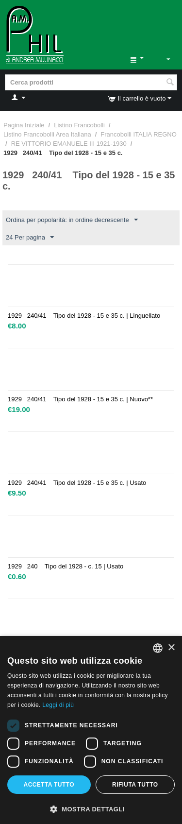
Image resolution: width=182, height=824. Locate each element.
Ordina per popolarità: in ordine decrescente (72, 220)
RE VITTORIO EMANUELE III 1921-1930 (69, 143)
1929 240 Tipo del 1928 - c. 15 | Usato (65, 566)
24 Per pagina (30, 237)
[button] (91, 808)
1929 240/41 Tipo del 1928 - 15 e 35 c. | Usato (77, 482)
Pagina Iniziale (24, 125)
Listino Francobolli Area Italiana (47, 134)
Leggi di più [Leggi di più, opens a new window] (58, 705)
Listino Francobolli (79, 125)
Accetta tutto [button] (49, 784)
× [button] (171, 648)
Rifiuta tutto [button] (135, 784)
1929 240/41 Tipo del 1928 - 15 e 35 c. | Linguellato (84, 315)
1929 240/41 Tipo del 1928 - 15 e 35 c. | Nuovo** (80, 399)
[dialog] (91, 730)
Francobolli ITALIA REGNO (138, 134)
